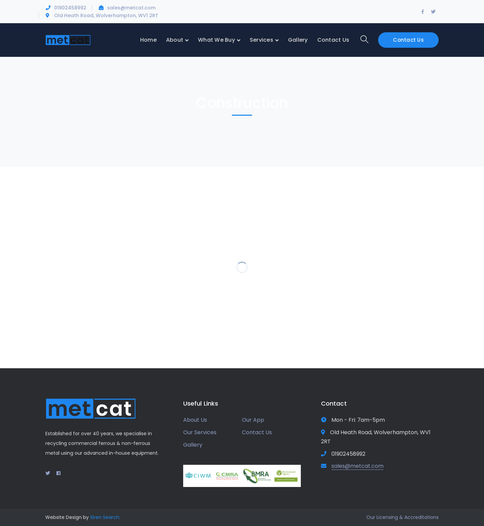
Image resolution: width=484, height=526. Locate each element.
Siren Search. (105, 517)
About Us (195, 420)
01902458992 (70, 7)
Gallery (192, 445)
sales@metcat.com (131, 7)
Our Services (199, 432)
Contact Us (408, 39)
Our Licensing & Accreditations (402, 517)
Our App (253, 420)
